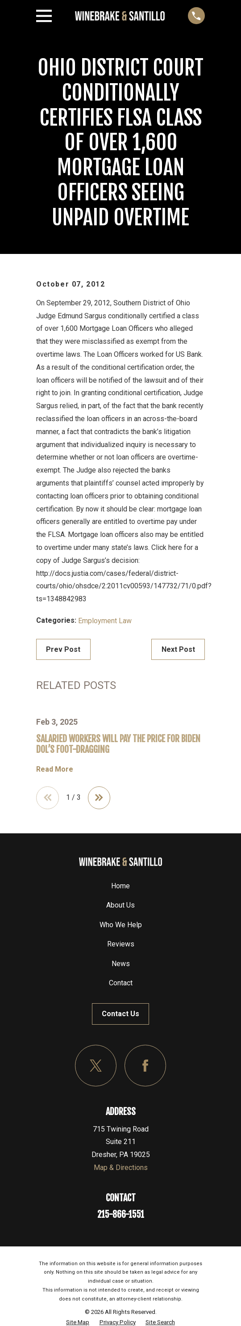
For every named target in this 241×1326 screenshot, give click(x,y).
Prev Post (63, 649)
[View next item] (100, 798)
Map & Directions (121, 1168)
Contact (121, 983)
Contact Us (120, 1014)
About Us (120, 905)
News (121, 964)
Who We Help (121, 925)
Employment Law (105, 621)
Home (120, 886)
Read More (54, 769)
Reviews (120, 944)
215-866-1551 (120, 1214)
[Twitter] (95, 1066)
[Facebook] (145, 1066)
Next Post (178, 649)
